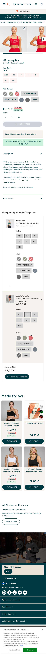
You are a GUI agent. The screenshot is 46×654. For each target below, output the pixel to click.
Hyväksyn (30, 650)
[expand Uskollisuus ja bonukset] (15, 621)
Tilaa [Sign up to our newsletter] (8, 571)
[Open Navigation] (4, 4)
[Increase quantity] (18, 117)
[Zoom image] (24, 28)
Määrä (5, 113)
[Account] (36, 4)
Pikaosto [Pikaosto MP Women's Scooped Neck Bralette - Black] (34, 487)
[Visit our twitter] (25, 592)
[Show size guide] (7, 68)
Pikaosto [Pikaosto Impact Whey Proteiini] (34, 441)
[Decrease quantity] (5, 117)
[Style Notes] (23, 198)
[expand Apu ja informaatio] (13, 600)
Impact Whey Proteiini (34, 423)
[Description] (23, 153)
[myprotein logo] (22, 4)
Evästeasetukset (9, 578)
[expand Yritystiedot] (9, 614)
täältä (21, 646)
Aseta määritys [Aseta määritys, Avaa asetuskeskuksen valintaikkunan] (15, 650)
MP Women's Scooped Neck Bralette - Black (34, 470)
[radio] (6, 75)
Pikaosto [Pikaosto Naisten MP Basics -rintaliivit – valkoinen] (11, 487)
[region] (23, 640)
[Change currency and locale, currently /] (23, 583)
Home (2, 22)
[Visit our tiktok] (14, 592)
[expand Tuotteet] (8, 607)
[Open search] (8, 4)
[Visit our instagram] (4, 592)
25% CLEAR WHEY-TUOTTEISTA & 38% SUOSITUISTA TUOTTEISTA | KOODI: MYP (23, 17)
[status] (12, 117)
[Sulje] (42, 629)
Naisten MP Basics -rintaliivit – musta (12, 424)
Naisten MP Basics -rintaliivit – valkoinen (11, 470)
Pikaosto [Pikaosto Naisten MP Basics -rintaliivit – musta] (11, 441)
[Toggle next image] (43, 39)
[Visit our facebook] (9, 592)
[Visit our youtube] (20, 592)
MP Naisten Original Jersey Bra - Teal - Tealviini (25, 22)
